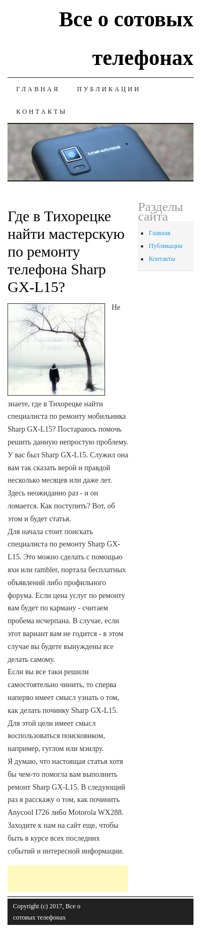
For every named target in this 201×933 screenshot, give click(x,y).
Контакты (41, 111)
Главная (37, 89)
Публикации (109, 89)
